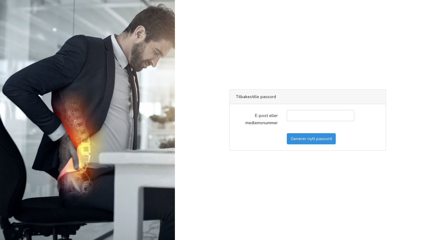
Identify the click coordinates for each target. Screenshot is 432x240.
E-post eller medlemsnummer (261, 118)
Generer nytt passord (311, 139)
